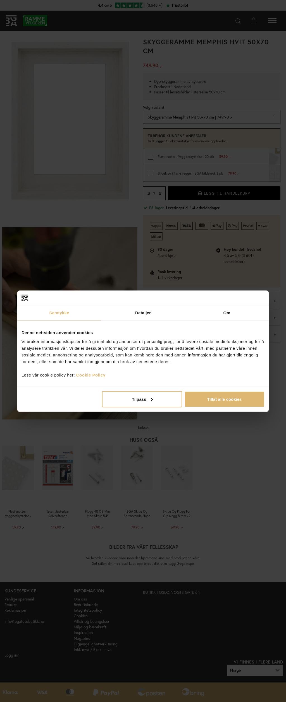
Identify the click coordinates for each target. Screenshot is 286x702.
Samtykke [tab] (59, 312)
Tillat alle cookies (224, 399)
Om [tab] (226, 312)
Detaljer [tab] (143, 312)
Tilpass (142, 399)
